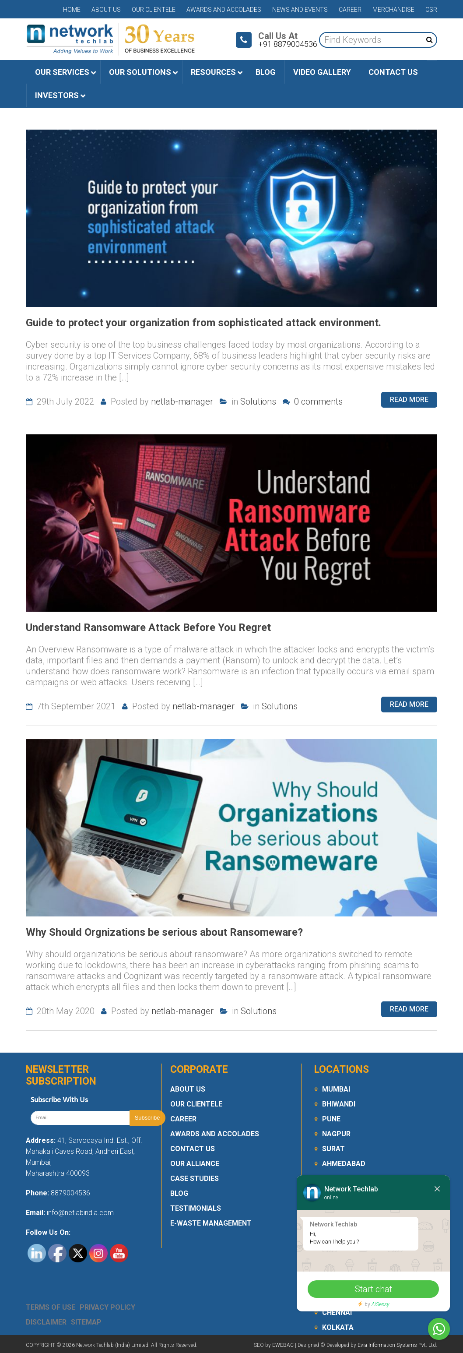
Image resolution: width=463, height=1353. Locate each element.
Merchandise (393, 9)
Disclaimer (46, 1322)
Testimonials (195, 1208)
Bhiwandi (338, 1104)
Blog (179, 1193)
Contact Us (192, 1149)
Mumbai (336, 1089)
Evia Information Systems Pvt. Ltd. (397, 1345)
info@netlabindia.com (79, 1213)
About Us (106, 9)
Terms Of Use (50, 1307)
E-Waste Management (211, 1223)
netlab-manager (182, 401)
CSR (431, 9)
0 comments (313, 401)
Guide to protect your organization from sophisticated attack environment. (203, 323)
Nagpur (336, 1134)
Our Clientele (153, 9)
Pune (331, 1119)
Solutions (258, 401)
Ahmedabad (343, 1163)
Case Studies (194, 1178)
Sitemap (86, 1322)
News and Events (300, 9)
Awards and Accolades (223, 9)
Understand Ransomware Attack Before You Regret (148, 627)
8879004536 (70, 1193)
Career (350, 9)
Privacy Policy (107, 1307)
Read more (409, 399)
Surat (333, 1149)
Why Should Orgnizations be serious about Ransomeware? (164, 932)
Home (72, 9)
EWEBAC (283, 1345)
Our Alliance (194, 1163)
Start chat (373, 1289)
